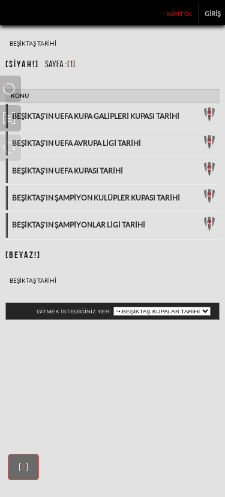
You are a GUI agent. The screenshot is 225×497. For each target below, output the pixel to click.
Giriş (213, 13)
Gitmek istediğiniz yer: (74, 311)
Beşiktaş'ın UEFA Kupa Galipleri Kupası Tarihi (95, 116)
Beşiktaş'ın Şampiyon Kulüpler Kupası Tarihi (96, 198)
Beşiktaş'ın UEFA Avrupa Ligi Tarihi (76, 143)
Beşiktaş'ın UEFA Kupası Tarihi (67, 171)
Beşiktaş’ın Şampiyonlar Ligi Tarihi (78, 225)
